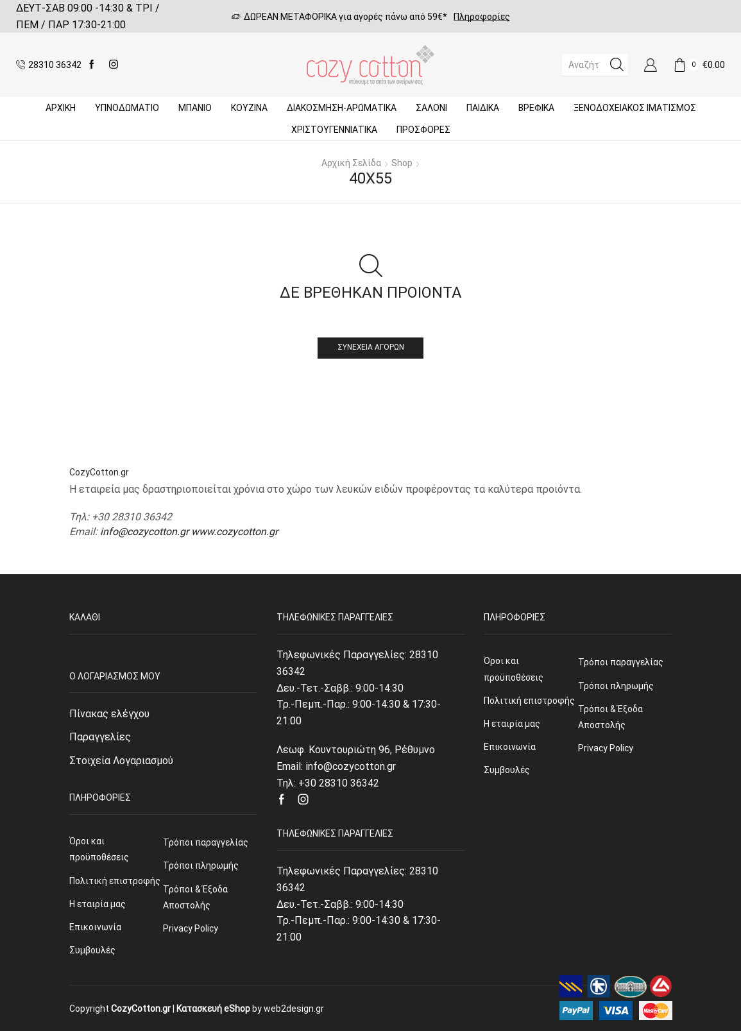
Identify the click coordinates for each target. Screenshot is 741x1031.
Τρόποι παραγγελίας (205, 842)
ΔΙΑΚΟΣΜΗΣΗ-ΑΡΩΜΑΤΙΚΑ (341, 108)
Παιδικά (482, 108)
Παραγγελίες (100, 737)
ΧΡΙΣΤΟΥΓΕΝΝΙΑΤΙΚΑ (334, 129)
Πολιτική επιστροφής (114, 881)
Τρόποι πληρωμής (201, 865)
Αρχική (61, 108)
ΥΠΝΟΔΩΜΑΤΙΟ (127, 108)
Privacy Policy (190, 928)
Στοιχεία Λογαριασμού (121, 760)
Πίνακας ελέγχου (109, 714)
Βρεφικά (536, 108)
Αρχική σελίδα (351, 163)
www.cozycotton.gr (234, 531)
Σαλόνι (431, 108)
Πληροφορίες (482, 17)
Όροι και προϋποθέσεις (99, 849)
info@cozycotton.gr (144, 531)
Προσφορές (423, 129)
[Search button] (616, 65)
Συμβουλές (92, 950)
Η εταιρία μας (97, 904)
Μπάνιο (195, 108)
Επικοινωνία (95, 927)
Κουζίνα (249, 108)
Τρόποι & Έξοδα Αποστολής (195, 897)
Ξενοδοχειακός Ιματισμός (635, 108)
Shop (402, 163)
